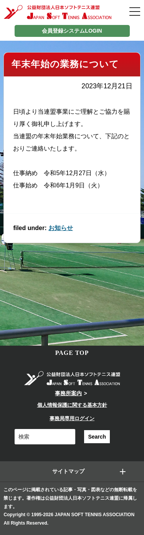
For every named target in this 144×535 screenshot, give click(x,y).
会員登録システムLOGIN (72, 31)
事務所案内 (68, 393)
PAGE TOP (72, 352)
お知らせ (60, 228)
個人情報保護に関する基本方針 (72, 405)
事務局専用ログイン (72, 418)
